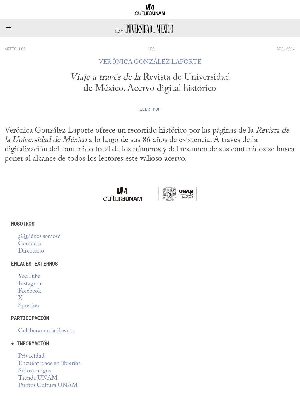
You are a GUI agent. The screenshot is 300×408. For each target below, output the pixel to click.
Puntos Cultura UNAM (48, 386)
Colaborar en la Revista (46, 331)
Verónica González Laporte (150, 62)
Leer (150, 109)
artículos (15, 48)
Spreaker (29, 306)
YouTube (29, 277)
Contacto (29, 244)
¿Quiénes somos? (39, 237)
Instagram (30, 284)
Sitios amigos (34, 371)
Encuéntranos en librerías (49, 364)
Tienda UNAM (37, 378)
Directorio (31, 251)
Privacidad (31, 356)
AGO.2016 (286, 48)
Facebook (29, 291)
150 (151, 48)
